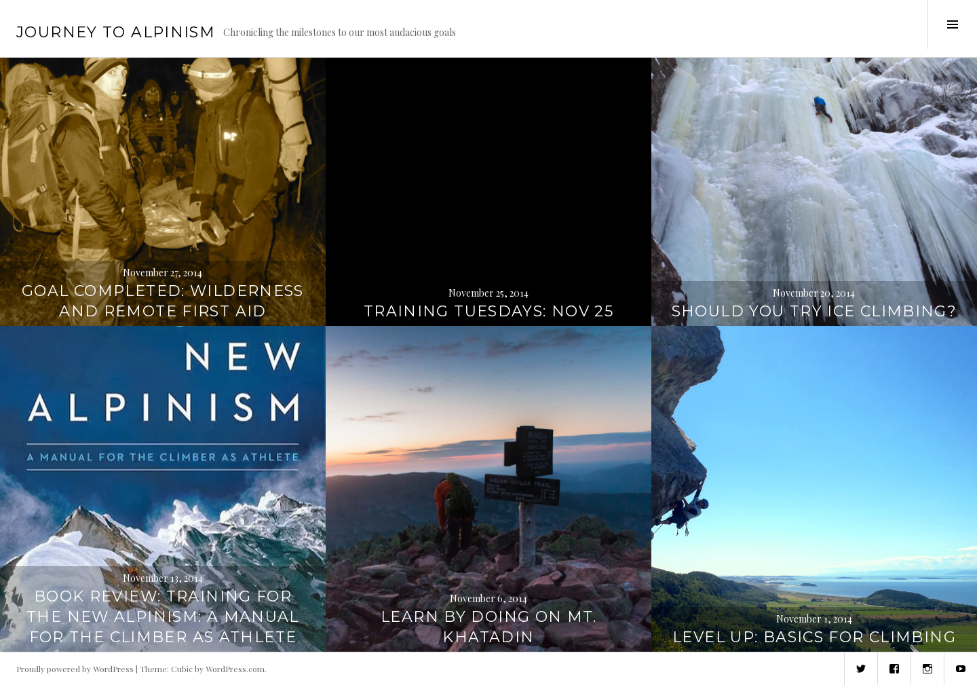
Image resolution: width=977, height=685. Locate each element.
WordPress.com (235, 668)
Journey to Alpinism (115, 32)
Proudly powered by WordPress (75, 668)
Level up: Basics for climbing (814, 637)
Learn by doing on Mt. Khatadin (488, 627)
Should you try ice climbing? (814, 311)
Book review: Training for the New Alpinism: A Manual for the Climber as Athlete (162, 616)
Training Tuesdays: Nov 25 (488, 311)
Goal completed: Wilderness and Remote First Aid (163, 301)
